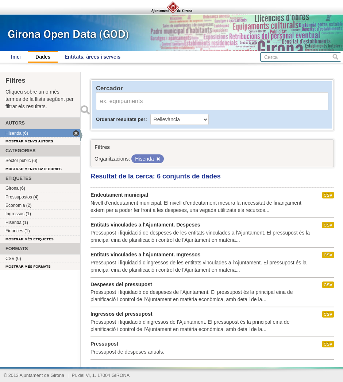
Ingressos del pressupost (121, 314)
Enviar (85, 110)
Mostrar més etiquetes (29, 239)
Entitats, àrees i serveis (92, 56)
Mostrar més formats (28, 266)
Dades (42, 56)
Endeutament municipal (119, 195)
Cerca (335, 57)
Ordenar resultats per (120, 119)
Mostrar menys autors (29, 141)
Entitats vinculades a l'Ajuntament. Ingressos (145, 254)
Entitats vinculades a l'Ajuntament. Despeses (145, 225)
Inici (16, 56)
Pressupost (104, 344)
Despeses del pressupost (121, 284)
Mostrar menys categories (33, 169)
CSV (328, 195)
